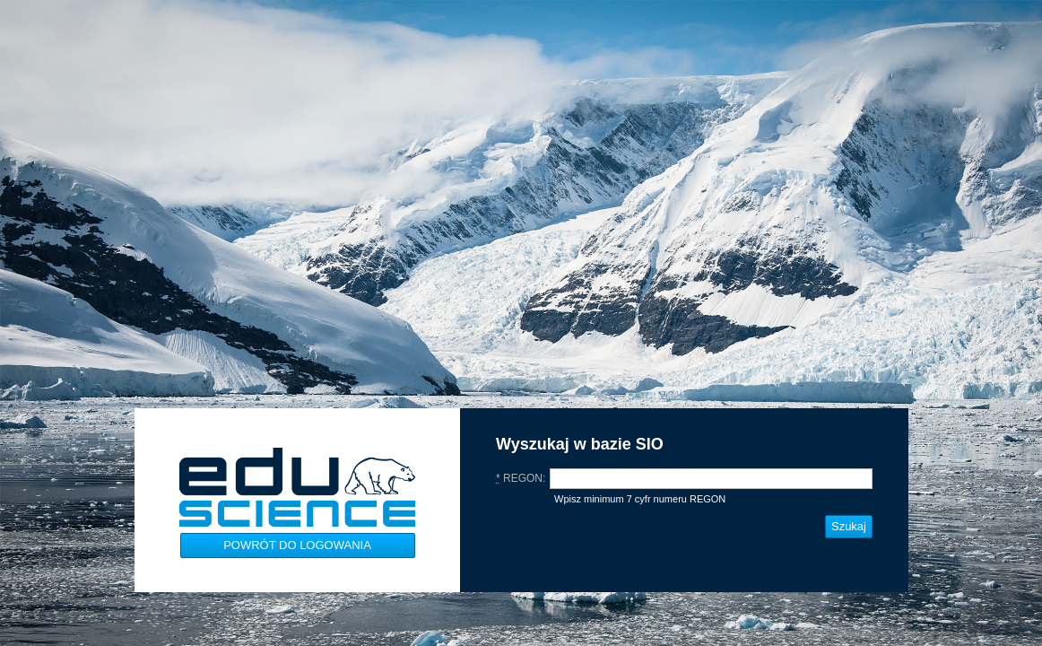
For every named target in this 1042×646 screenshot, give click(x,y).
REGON (519, 478)
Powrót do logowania (297, 545)
